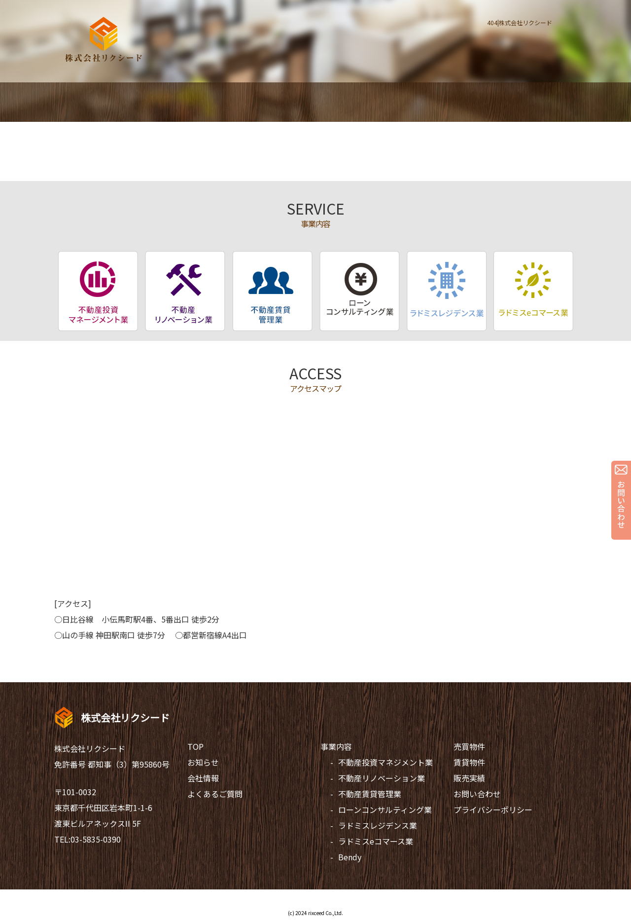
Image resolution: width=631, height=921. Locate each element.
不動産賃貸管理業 (369, 794)
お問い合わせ (477, 794)
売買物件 (469, 746)
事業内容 (336, 746)
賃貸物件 (469, 762)
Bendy (349, 857)
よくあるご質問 (215, 794)
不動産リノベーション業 (381, 778)
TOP (195, 746)
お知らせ (203, 762)
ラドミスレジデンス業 (377, 825)
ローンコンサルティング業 (385, 809)
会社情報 (203, 778)
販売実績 (469, 778)
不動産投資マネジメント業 (385, 762)
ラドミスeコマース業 (375, 841)
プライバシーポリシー (493, 809)
